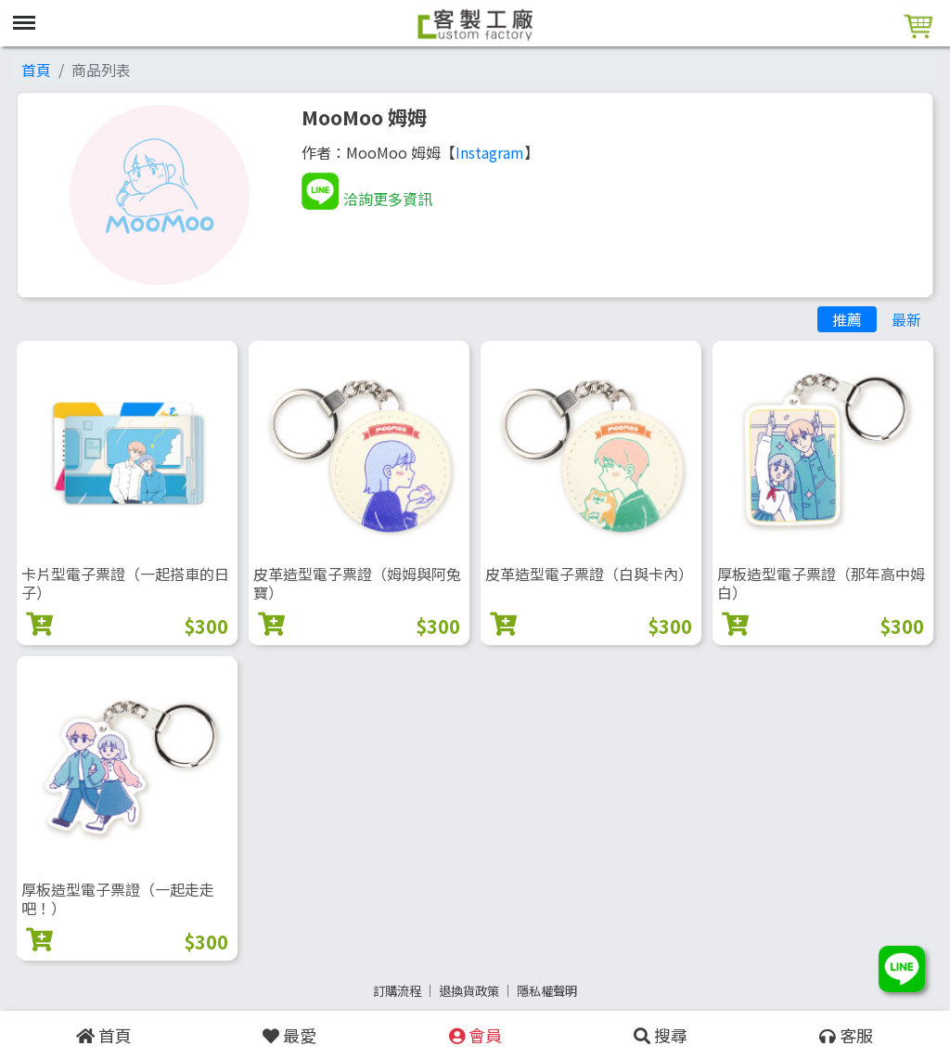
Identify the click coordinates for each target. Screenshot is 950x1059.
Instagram (490, 152)
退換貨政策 (469, 991)
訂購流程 (397, 991)
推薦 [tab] (847, 319)
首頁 (36, 69)
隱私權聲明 (547, 991)
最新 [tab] (906, 319)
